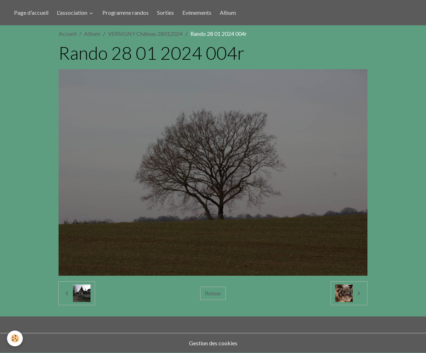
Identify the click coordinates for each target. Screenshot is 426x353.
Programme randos (125, 12)
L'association (72, 12)
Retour (213, 293)
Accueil (67, 33)
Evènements (196, 12)
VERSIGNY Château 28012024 (145, 33)
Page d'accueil (31, 12)
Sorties (165, 12)
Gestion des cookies (213, 343)
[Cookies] (15, 338)
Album (228, 12)
